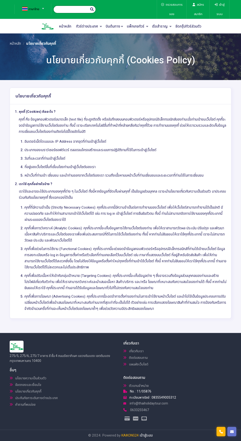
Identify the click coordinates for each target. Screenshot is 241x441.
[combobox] (31, 7)
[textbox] (31, 9)
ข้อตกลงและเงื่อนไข (25, 385)
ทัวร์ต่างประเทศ (89, 26)
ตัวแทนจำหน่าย (136, 386)
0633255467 (136, 410)
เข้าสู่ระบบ (146, 435)
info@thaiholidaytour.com (145, 403)
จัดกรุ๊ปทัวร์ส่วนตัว (188, 26)
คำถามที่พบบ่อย (23, 404)
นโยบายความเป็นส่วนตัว (28, 378)
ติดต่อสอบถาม (135, 358)
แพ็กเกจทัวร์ (137, 26)
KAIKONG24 (130, 435)
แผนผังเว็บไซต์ (135, 364)
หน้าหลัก (65, 26)
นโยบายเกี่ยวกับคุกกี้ (25, 391)
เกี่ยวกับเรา (133, 351)
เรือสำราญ (162, 26)
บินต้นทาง (114, 26)
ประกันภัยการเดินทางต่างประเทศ (34, 398)
